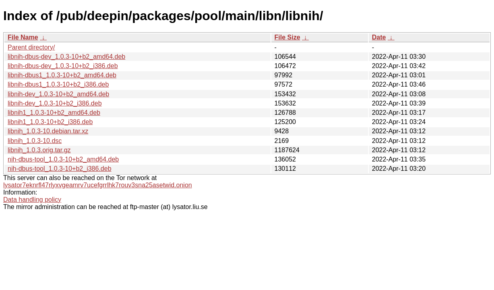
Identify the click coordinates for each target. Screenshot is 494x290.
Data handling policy (32, 199)
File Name (23, 37)
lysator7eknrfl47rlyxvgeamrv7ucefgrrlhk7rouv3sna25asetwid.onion (97, 185)
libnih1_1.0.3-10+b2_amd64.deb (54, 112)
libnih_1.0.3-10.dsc (35, 140)
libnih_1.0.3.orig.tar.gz (39, 150)
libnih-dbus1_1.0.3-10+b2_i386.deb (58, 84)
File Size (287, 37)
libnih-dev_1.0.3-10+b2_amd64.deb (58, 94)
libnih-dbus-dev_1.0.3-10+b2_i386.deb (63, 65)
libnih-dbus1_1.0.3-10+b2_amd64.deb (62, 75)
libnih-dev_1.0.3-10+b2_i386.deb (55, 103)
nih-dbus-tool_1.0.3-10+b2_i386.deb (60, 168)
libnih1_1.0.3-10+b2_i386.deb (50, 121)
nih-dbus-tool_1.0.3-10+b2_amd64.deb (63, 159)
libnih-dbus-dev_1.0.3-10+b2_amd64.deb (66, 56)
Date (379, 37)
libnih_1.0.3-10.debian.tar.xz (48, 131)
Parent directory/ (31, 47)
